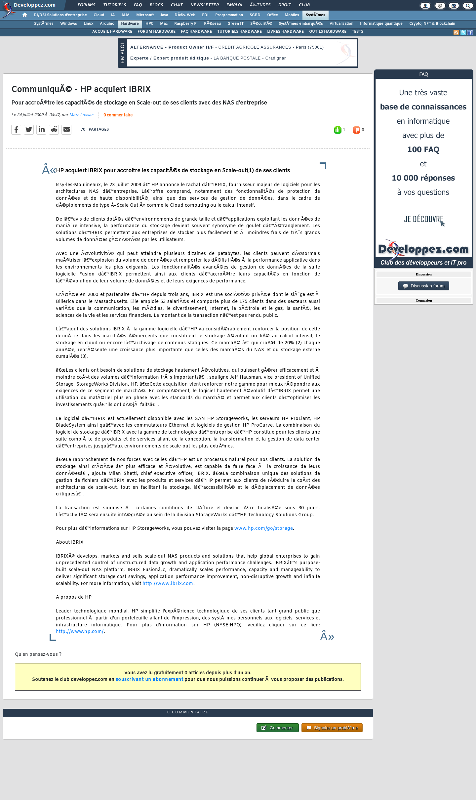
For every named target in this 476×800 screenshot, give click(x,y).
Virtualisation (341, 23)
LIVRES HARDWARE (285, 31)
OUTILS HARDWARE (327, 31)
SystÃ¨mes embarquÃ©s (301, 23)
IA (113, 15)
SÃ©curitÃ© (261, 23)
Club (304, 5)
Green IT (235, 23)
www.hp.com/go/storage (263, 529)
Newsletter (204, 5)
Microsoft (145, 15)
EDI (205, 15)
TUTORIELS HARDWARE (239, 31)
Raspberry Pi (185, 23)
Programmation (229, 15)
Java (164, 15)
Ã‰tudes (260, 5)
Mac (164, 23)
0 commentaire (118, 115)
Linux (88, 23)
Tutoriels (114, 5)
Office (272, 15)
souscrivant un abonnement (149, 680)
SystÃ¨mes (315, 15)
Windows (68, 23)
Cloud (99, 15)
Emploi (234, 5)
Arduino (107, 23)
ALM (125, 15)
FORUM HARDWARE (157, 31)
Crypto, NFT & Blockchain (432, 23)
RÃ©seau (212, 23)
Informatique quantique (381, 23)
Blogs (156, 5)
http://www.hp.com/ (80, 632)
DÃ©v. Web (185, 15)
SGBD (255, 15)
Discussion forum (424, 286)
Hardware (130, 23)
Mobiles (292, 15)
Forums (86, 5)
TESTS (357, 31)
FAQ (137, 5)
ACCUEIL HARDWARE (112, 31)
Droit (285, 5)
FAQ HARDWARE (196, 31)
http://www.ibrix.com (167, 584)
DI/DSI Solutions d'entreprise (60, 15)
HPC (149, 23)
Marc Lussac (81, 115)
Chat (176, 5)
